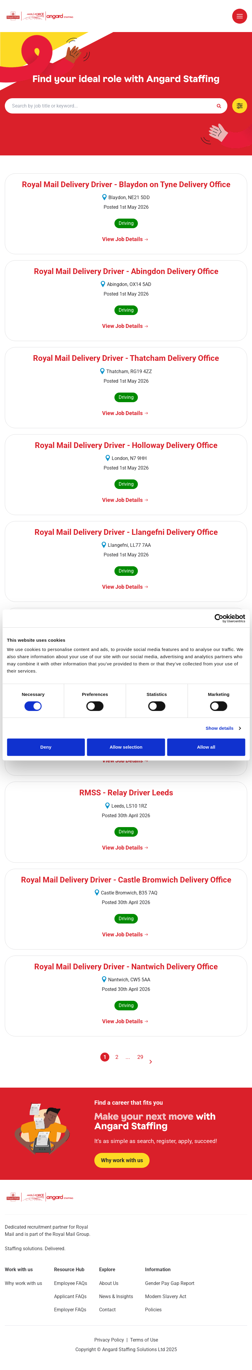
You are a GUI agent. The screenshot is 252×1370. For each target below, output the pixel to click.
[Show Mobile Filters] (239, 105)
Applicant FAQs (70, 1296)
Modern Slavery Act (165, 1296)
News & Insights (116, 1296)
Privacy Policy (109, 1340)
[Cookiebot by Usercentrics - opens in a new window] (219, 618)
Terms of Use (144, 1340)
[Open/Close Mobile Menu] (239, 16)
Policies (153, 1310)
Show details (220, 728)
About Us (108, 1283)
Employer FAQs (70, 1310)
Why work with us (23, 1283)
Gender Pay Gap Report (169, 1283)
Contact (107, 1310)
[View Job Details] (126, 239)
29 (140, 1057)
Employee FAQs (70, 1283)
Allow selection (126, 747)
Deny (45, 747)
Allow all (206, 747)
